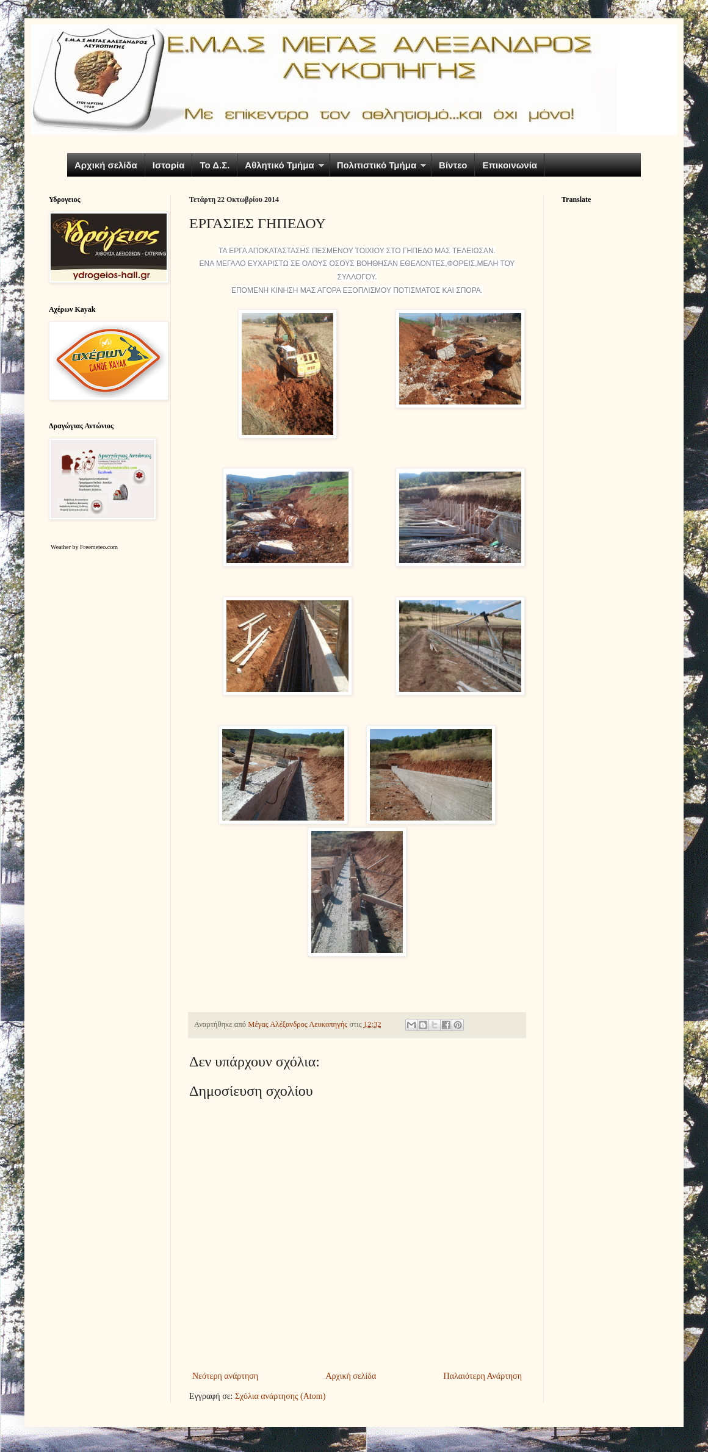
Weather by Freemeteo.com (84, 547)
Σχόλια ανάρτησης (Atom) (280, 1396)
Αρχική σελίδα (105, 165)
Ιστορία (169, 165)
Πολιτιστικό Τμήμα (376, 165)
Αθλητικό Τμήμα (279, 165)
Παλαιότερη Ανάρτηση (483, 1376)
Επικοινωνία (509, 165)
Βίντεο (453, 165)
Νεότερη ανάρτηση (225, 1376)
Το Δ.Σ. (214, 165)
